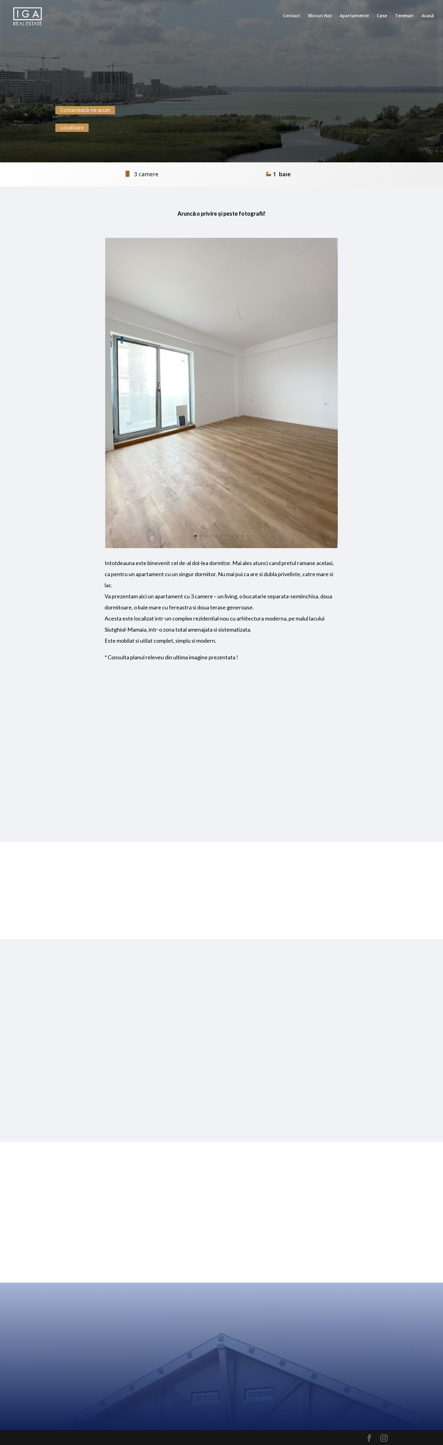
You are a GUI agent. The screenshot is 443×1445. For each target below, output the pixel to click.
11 (248, 536)
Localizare (72, 127)
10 (242, 536)
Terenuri (404, 16)
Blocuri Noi (320, 16)
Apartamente (354, 16)
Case (382, 16)
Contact (291, 16)
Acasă (427, 16)
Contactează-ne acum (85, 110)
